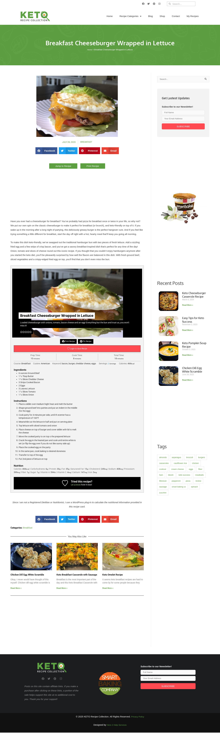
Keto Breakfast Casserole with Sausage (77, 575)
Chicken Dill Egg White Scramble (27, 575)
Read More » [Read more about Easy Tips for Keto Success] (187, 423)
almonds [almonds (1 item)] (163, 550)
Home (109, 16)
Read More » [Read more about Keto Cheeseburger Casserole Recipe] (187, 398)
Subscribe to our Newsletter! (177, 107)
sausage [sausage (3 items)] (163, 580)
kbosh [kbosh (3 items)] (171, 568)
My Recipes (193, 16)
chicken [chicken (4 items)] (195, 556)
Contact (176, 16)
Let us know (76, 485)
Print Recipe (68, 341)
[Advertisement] (77, 191)
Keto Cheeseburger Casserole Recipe (194, 387)
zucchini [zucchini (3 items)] (162, 586)
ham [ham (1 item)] (161, 568)
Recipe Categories (130, 16)
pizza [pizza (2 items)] (188, 574)
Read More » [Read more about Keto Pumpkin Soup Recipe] (187, 448)
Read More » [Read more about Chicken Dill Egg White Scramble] (16, 589)
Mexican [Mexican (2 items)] (163, 574)
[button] (46, 150)
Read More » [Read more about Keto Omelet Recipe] (107, 589)
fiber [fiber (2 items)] (200, 562)
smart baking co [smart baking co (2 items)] (179, 580)
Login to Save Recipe (77, 349)
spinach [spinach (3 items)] (194, 580)
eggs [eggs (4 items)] (191, 562)
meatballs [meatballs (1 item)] (199, 568)
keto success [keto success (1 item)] (184, 568)
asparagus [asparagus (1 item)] (176, 550)
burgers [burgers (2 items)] (201, 550)
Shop (162, 16)
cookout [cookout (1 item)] (162, 562)
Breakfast (86, 142)
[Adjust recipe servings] (108, 364)
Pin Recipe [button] (86, 341)
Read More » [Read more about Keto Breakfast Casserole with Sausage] (62, 589)
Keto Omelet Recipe (112, 575)
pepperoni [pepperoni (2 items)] (176, 574)
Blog (150, 16)
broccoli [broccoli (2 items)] (189, 550)
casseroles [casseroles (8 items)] (164, 556)
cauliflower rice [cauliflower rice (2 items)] (180, 556)
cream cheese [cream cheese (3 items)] (177, 562)
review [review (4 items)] (198, 574)
